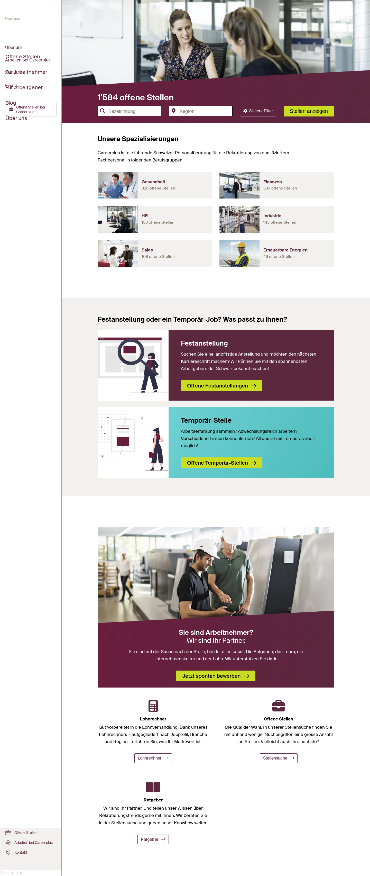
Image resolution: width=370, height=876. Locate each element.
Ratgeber (153, 839)
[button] (258, 111)
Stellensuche (278, 758)
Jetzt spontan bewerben (215, 676)
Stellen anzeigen (309, 111)
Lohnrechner (153, 758)
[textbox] (133, 111)
